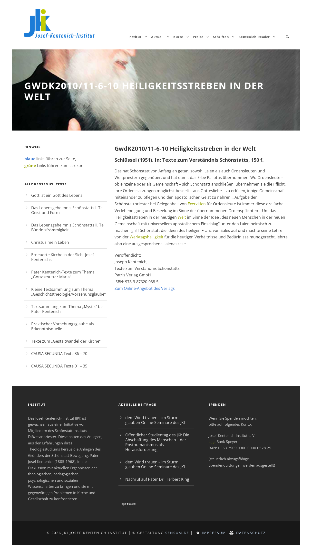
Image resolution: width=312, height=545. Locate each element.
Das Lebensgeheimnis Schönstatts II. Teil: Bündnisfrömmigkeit (69, 227)
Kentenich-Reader (254, 37)
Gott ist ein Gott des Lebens (56, 195)
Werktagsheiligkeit (146, 237)
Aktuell (157, 37)
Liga (212, 441)
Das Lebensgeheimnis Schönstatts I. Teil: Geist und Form (68, 210)
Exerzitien (197, 204)
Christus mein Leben (50, 242)
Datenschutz (251, 532)
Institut (135, 37)
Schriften (221, 37)
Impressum (127, 503)
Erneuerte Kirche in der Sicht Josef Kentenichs (62, 257)
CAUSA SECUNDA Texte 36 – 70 (59, 353)
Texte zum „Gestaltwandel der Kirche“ (66, 341)
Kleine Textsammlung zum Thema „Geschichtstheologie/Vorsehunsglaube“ (68, 292)
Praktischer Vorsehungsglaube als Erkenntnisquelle (62, 326)
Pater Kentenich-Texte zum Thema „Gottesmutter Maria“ (63, 274)
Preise (198, 37)
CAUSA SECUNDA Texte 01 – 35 (59, 366)
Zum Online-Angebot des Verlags (145, 288)
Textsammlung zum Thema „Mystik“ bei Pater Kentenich (67, 309)
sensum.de (177, 532)
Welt (182, 217)
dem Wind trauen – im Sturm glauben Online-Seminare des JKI (155, 420)
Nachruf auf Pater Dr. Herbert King (157, 479)
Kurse (178, 37)
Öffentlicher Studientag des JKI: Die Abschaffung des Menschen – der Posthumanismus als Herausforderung (157, 442)
